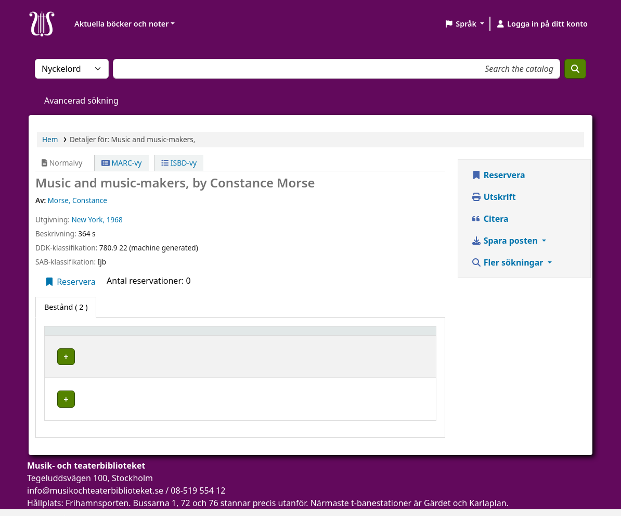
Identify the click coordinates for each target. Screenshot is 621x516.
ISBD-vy (179, 163)
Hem (50, 139)
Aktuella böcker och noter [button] (121, 24)
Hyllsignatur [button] (311, 336)
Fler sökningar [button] (508, 262)
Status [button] (392, 336)
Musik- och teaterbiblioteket (190, 355)
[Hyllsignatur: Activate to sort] (330, 335)
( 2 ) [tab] (65, 307)
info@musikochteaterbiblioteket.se (95, 474)
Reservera (70, 281)
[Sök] (575, 69)
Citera (490, 218)
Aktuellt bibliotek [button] (173, 336)
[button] (464, 24)
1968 (115, 219)
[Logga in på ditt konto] (541, 24)
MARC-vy (121, 163)
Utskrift (493, 197)
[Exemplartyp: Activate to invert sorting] (91, 335)
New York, (88, 219)
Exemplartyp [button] (72, 336)
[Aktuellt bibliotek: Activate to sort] (210, 335)
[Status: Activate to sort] (406, 335)
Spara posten (505, 240)
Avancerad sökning (81, 100)
